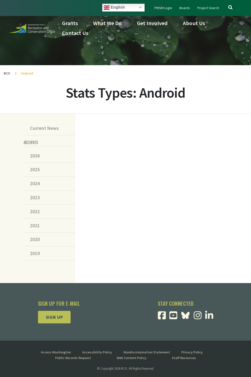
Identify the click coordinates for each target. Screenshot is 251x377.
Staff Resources (184, 358)
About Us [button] (194, 23)
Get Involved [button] (152, 23)
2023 (35, 197)
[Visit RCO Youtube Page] (175, 317)
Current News (44, 128)
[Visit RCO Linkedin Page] (211, 317)
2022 (35, 211)
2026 (35, 155)
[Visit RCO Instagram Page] (199, 317)
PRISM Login (163, 8)
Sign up (54, 317)
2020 (35, 239)
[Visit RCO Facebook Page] (163, 317)
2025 (35, 169)
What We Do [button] (107, 23)
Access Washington (56, 352)
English (114, 8)
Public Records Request (73, 358)
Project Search (208, 8)
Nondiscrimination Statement (147, 352)
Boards (184, 8)
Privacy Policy (192, 352)
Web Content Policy (131, 358)
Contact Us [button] (75, 33)
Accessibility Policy (97, 352)
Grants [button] (70, 23)
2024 (35, 183)
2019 (35, 253)
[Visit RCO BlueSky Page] (187, 315)
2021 (35, 225)
